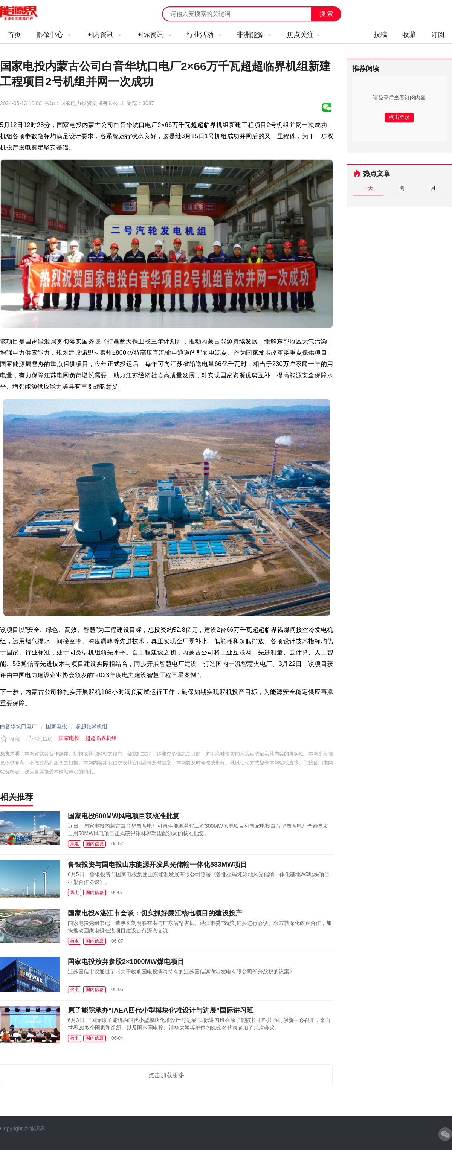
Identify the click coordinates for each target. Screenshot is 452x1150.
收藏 (409, 34)
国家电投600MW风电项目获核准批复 (123, 816)
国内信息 (95, 843)
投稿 (380, 34)
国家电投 (56, 726)
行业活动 (203, 34)
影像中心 (53, 34)
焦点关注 (303, 34)
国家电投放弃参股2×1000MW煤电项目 (126, 961)
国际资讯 (153, 34)
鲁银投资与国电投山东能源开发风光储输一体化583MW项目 (157, 864)
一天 (368, 188)
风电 (74, 843)
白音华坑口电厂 (18, 726)
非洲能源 (254, 34)
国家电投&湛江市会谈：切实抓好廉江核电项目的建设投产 (155, 913)
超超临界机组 (91, 726)
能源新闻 (25, 13)
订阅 (437, 34)
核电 (74, 941)
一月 (430, 188)
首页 (14, 34)
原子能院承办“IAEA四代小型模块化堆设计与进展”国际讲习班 (160, 1010)
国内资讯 (103, 34)
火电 (74, 989)
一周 (399, 188)
